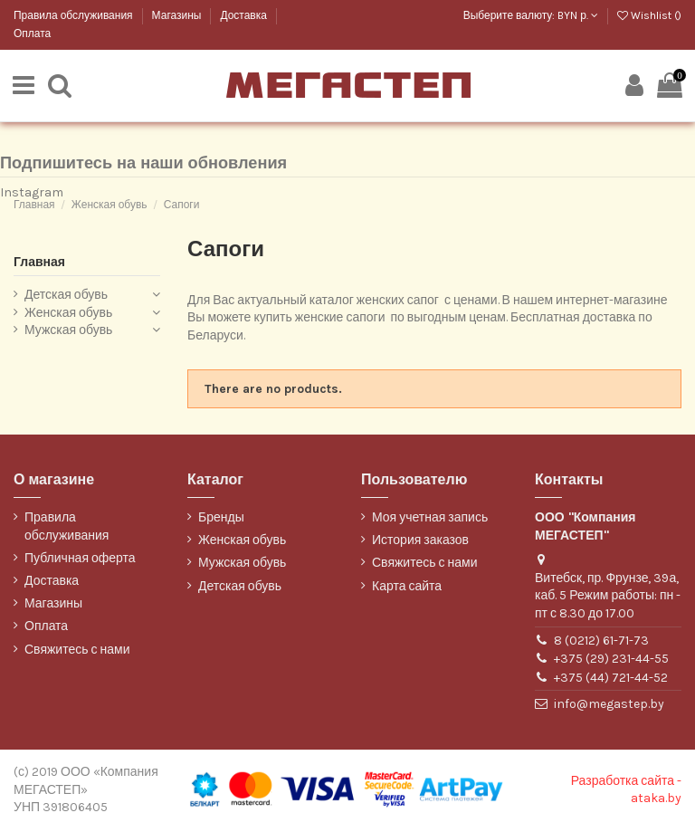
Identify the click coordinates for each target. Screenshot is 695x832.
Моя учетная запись (430, 519)
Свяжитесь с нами (76, 650)
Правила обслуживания (75, 15)
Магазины (178, 15)
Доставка (244, 15)
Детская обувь (66, 296)
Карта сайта (407, 587)
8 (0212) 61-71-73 (601, 641)
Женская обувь (68, 314)
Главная (39, 263)
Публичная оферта (80, 560)
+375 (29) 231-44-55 (611, 660)
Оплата (32, 33)
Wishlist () (649, 15)
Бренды (221, 519)
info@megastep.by (609, 705)
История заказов (420, 542)
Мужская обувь (68, 331)
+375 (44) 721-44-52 (611, 678)
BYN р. (577, 15)
